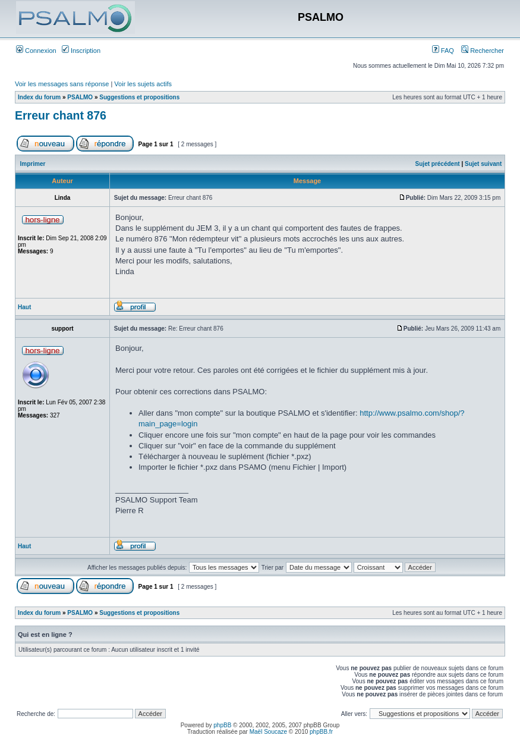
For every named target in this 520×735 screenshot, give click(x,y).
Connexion (36, 50)
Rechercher (482, 50)
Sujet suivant (483, 164)
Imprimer (33, 164)
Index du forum (39, 97)
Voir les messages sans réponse (62, 83)
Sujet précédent (437, 164)
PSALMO (80, 97)
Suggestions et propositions (139, 97)
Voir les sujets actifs (143, 83)
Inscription (81, 50)
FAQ (443, 50)
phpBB (222, 725)
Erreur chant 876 (60, 115)
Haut (24, 307)
